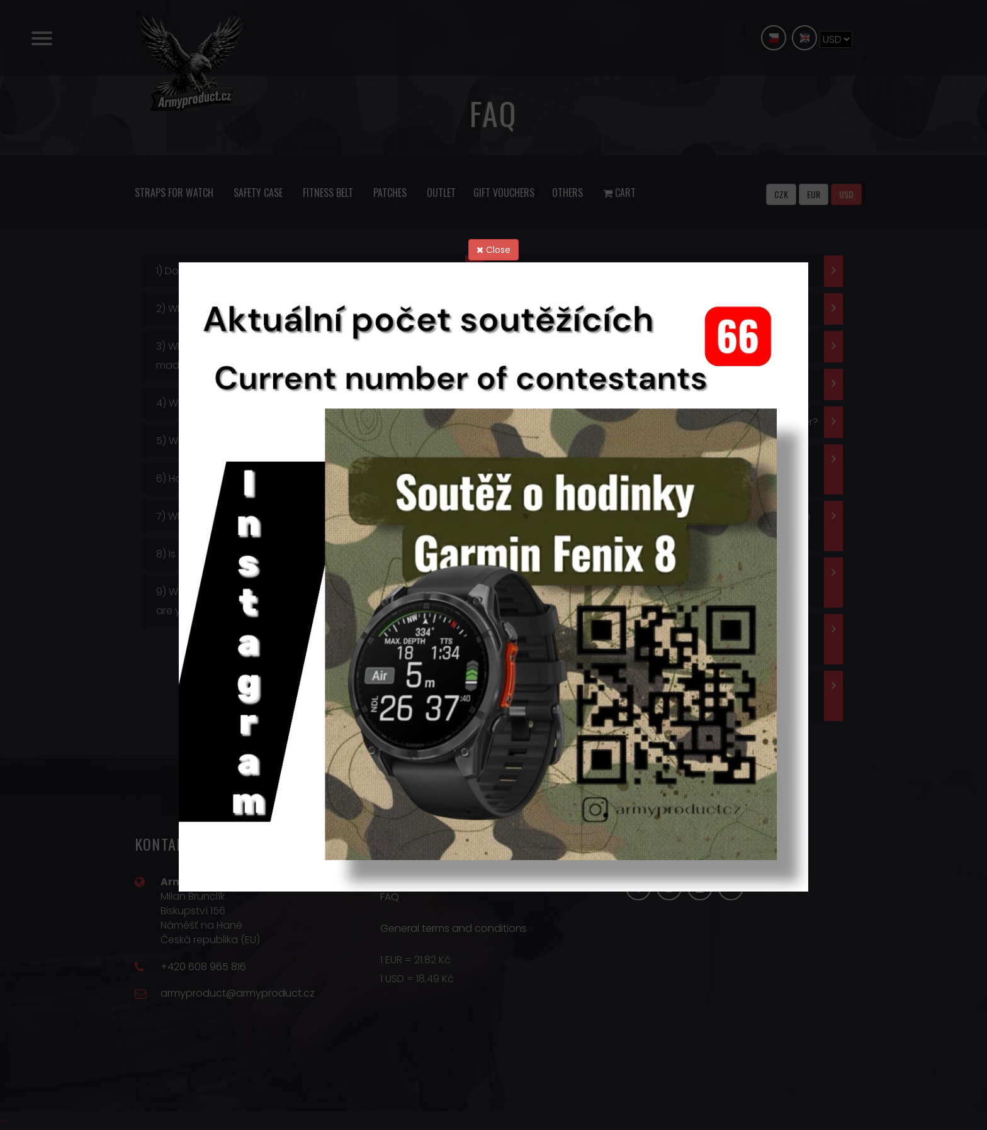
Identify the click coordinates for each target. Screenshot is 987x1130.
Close (493, 249)
